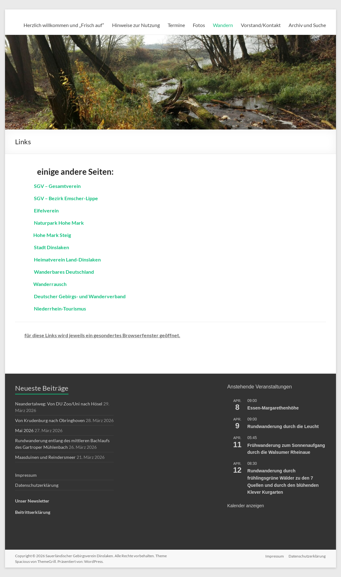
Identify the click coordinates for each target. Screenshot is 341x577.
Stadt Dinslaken (51, 247)
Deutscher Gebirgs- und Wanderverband (80, 296)
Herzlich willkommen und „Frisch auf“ (64, 25)
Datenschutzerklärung (36, 485)
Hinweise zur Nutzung (136, 25)
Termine (176, 25)
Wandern (223, 25)
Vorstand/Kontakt (261, 25)
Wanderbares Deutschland (64, 272)
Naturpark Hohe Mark (59, 223)
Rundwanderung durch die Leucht (283, 426)
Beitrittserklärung (32, 512)
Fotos (199, 25)
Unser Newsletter (32, 500)
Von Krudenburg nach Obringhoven (50, 420)
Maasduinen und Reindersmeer (45, 457)
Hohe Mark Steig (51, 235)
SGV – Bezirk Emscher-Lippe (66, 198)
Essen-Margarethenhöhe (273, 407)
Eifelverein (46, 210)
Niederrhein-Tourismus (60, 308)
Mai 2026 (24, 430)
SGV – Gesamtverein (57, 186)
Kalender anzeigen (245, 505)
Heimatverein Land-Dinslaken (67, 259)
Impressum (26, 475)
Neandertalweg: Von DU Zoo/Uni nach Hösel (58, 403)
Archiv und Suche (307, 25)
